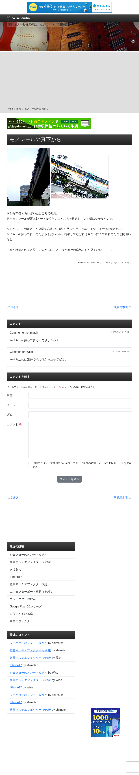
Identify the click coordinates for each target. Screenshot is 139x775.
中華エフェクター (21, 621)
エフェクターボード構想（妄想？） (33, 591)
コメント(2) (125, 262)
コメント (14, 424)
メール (11, 404)
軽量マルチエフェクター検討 (28, 584)
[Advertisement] (69, 77)
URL (9, 414)
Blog (18, 108)
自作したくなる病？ (23, 613)
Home (10, 108)
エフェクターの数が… (24, 599)
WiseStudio (21, 18)
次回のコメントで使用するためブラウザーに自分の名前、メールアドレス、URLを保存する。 (82, 465)
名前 (9, 395)
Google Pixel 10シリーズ (26, 606)
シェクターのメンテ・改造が (28, 554)
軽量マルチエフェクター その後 (30, 562)
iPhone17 (16, 576)
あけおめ (15, 569)
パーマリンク (110, 262)
